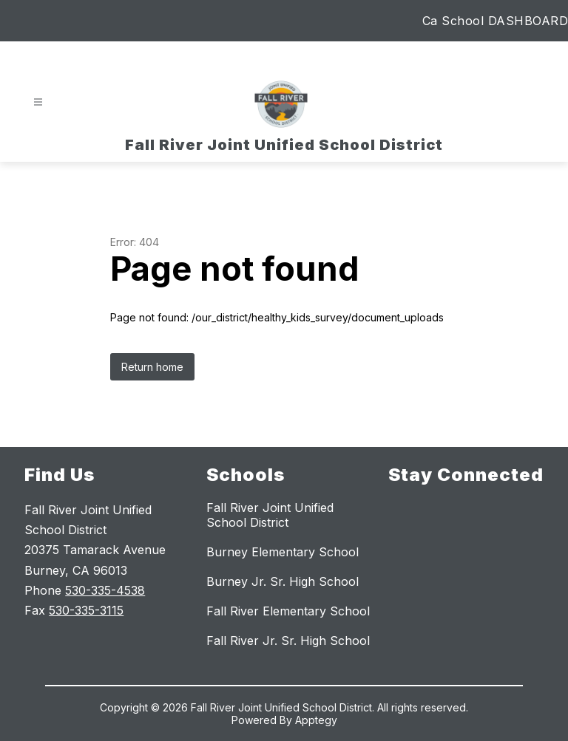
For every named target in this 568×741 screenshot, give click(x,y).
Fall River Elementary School (288, 611)
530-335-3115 (86, 610)
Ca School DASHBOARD (495, 20)
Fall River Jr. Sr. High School (288, 640)
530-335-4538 (105, 590)
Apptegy (316, 720)
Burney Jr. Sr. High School (282, 581)
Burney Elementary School (282, 551)
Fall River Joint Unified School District (270, 515)
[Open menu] (38, 102)
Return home (152, 367)
